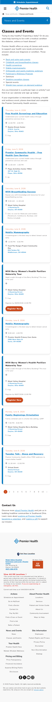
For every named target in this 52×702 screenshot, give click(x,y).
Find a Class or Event (14, 617)
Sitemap (39, 654)
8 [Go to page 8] (34, 492)
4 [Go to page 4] (17, 492)
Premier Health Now (14, 647)
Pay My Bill (13, 613)
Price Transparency (13, 660)
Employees (39, 634)
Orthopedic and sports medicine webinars (24, 71)
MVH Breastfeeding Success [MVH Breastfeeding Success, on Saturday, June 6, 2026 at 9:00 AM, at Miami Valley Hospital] (21, 191)
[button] (5, 8)
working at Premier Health (29, 516)
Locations (39, 597)
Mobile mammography (16, 68)
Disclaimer (39, 646)
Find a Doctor (14, 605)
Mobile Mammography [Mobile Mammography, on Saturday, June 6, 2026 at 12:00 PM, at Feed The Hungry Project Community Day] (17, 232)
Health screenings (14, 65)
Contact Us (14, 609)
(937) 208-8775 (11, 569)
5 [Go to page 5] (22, 492)
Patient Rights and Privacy (39, 638)
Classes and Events (14, 638)
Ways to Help (39, 617)
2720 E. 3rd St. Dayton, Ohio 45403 (16, 130)
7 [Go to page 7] (30, 492)
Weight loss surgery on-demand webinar (24, 85)
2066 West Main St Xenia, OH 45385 (15, 340)
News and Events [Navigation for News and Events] (14, 20)
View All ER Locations (15, 574)
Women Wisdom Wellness (14, 651)
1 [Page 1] (5, 492)
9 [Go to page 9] (38, 492)
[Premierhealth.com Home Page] (3, 14)
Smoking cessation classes (17, 79)
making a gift (32, 519)
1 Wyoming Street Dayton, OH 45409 (15, 430)
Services (39, 601)
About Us (39, 609)
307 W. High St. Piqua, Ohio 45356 (15, 172)
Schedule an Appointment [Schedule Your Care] (14, 597)
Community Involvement (39, 613)
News (14, 634)
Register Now (14, 308)
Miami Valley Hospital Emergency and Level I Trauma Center (17, 562)
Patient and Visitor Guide (39, 605)
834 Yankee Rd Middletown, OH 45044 (17, 251)
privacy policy (38, 690)
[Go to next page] (47, 492)
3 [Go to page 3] (13, 492)
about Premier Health (24, 510)
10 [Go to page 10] (43, 492)
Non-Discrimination (39, 650)
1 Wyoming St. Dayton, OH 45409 (15, 208)
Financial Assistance (14, 664)
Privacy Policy (39, 642)
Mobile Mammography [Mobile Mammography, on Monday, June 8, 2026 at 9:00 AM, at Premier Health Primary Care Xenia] (17, 323)
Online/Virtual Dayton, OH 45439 (15, 471)
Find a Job (14, 621)
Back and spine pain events (18, 59)
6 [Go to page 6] (26, 492)
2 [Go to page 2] (9, 492)
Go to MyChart (14, 601)
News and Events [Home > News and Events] (12, 14)
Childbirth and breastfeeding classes (22, 62)
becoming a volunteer (11, 519)
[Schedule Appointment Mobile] (26, 2)
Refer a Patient (14, 625)
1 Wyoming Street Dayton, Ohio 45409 (16, 293)
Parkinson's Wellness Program (19, 74)
